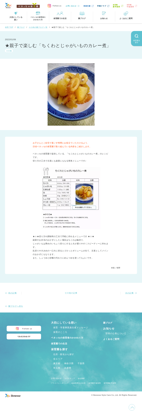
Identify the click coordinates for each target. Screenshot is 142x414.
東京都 (56, 368)
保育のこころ (60, 332)
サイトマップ (72, 383)
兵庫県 (67, 372)
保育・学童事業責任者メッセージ (70, 327)
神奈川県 (69, 368)
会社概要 (86, 383)
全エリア (58, 363)
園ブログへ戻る (15, 306)
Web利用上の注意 (83, 388)
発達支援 (87, 6)
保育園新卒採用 (119, 388)
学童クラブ (101, 6)
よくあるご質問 (113, 338)
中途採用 (130, 6)
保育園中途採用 (102, 388)
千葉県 (81, 368)
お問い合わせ (71, 6)
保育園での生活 (61, 348)
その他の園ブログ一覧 (38, 27)
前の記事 (12, 293)
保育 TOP (9, 27)
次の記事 (129, 293)
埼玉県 (56, 372)
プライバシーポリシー (61, 388)
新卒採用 (116, 6)
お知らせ (109, 328)
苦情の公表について (115, 333)
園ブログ (21, 27)
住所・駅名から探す (63, 359)
